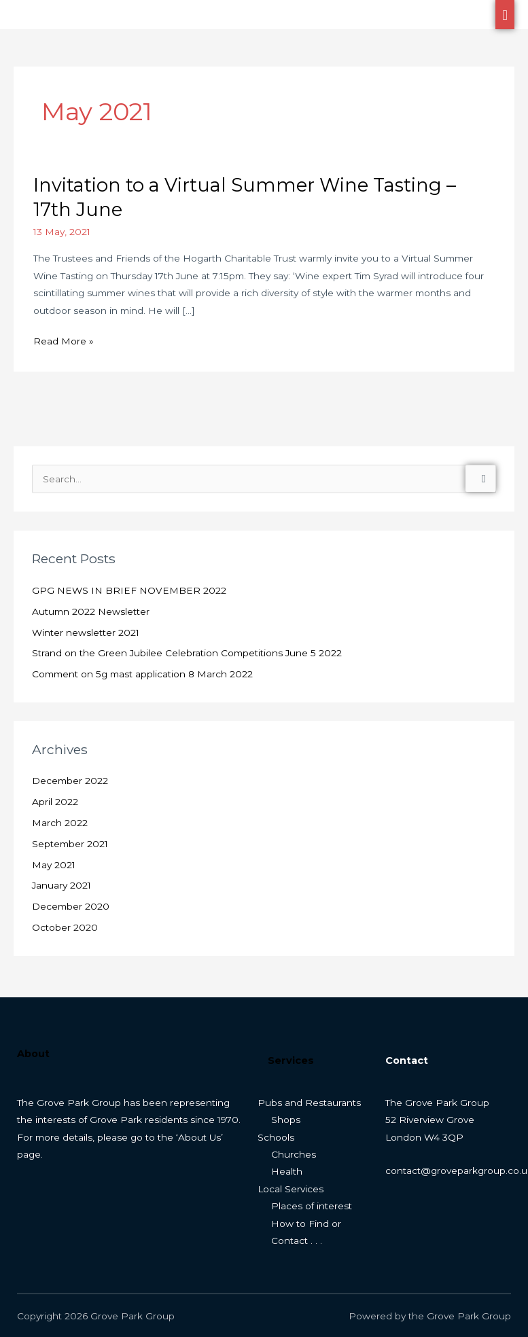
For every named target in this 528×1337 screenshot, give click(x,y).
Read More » (63, 339)
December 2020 (70, 906)
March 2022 (60, 822)
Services (291, 1060)
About (33, 1054)
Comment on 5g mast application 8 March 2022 (142, 673)
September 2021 (70, 843)
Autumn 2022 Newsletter (90, 611)
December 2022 (70, 780)
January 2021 (61, 885)
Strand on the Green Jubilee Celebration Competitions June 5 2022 (187, 652)
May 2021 (53, 864)
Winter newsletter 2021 (85, 632)
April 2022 (55, 801)
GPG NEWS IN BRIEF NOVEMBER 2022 (129, 590)
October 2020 (65, 927)
